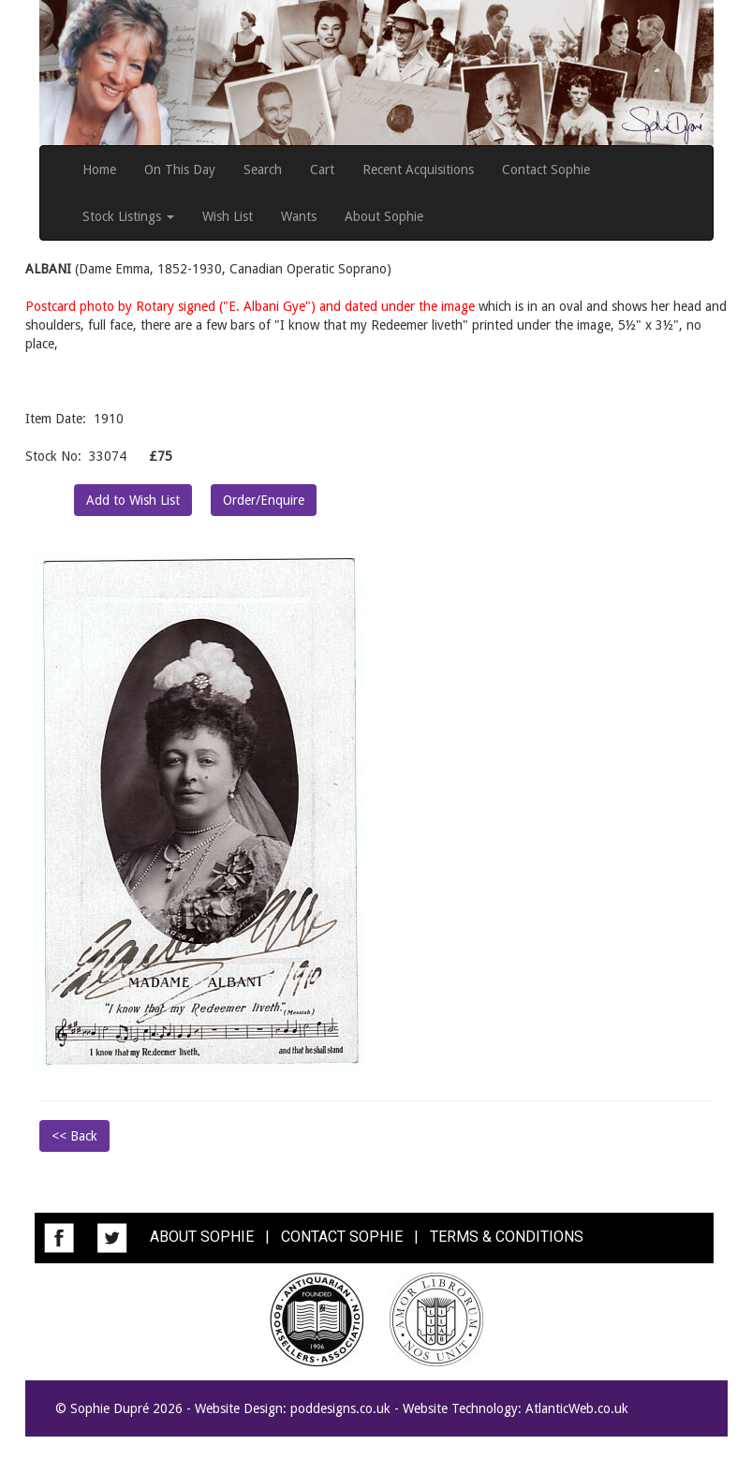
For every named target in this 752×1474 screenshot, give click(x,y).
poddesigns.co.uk (340, 1408)
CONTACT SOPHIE (342, 1237)
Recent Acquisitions (418, 169)
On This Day (179, 169)
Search (262, 169)
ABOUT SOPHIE (202, 1237)
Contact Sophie (546, 169)
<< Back (74, 1135)
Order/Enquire (263, 500)
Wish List (227, 216)
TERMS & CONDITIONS (506, 1237)
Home (99, 169)
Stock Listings (128, 216)
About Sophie (384, 216)
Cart (322, 169)
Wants (299, 216)
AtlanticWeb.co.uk (576, 1408)
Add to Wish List (133, 500)
